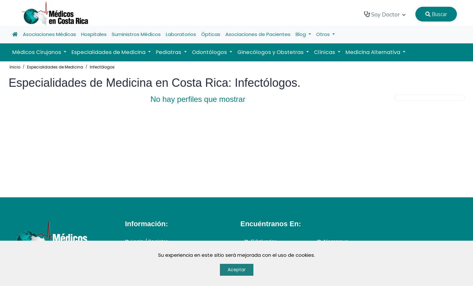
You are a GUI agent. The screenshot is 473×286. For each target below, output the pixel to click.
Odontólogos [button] (210, 52)
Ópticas (210, 34)
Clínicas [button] (325, 52)
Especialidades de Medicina (55, 67)
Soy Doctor (385, 14)
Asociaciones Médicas (49, 34)
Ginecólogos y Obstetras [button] (271, 52)
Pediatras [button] (169, 52)
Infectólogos (102, 67)
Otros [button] (323, 34)
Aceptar (237, 269)
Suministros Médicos (136, 34)
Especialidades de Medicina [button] (109, 52)
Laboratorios (181, 34)
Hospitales (94, 34)
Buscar (436, 14)
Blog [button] (301, 34)
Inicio (15, 67)
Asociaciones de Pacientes (257, 34)
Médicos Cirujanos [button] (37, 52)
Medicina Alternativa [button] (373, 52)
